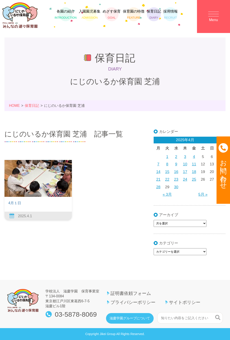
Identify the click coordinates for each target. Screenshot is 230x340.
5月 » (203, 194)
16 (176, 172)
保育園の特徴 (133, 15)
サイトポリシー (184, 302)
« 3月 (167, 194)
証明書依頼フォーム (131, 293)
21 (158, 179)
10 (185, 164)
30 (176, 187)
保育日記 (154, 15)
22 (167, 179)
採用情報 (170, 15)
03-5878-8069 (76, 314)
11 (194, 164)
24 (185, 179)
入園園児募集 (89, 15)
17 (185, 172)
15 (167, 172)
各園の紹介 (66, 15)
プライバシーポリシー (133, 302)
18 (194, 172)
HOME (14, 105)
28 (158, 187)
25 (194, 179)
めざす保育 (112, 15)
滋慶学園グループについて (130, 318)
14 (158, 172)
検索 (217, 317)
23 (176, 179)
